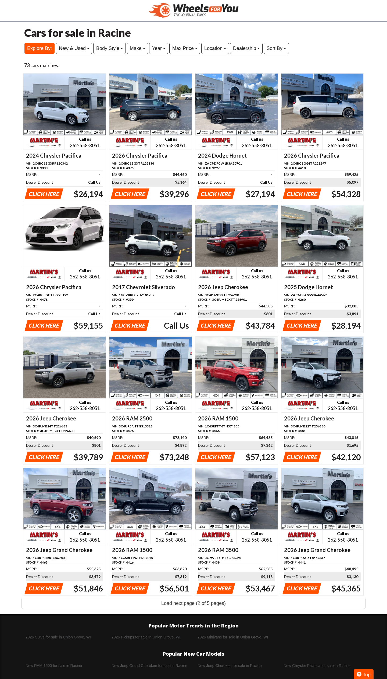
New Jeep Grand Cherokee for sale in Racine (149, 665)
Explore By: (39, 48)
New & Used (74, 48)
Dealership (246, 48)
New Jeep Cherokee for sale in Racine (230, 665)
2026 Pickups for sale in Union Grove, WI (146, 637)
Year (158, 48)
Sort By (276, 48)
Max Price (184, 48)
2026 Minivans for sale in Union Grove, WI (233, 637)
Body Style (109, 48)
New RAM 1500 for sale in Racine (54, 665)
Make (137, 48)
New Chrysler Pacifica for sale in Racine (317, 665)
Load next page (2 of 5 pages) (193, 603)
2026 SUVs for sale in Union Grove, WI (58, 637)
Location (215, 48)
